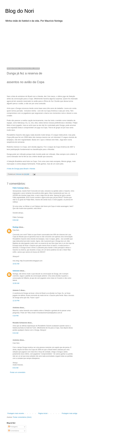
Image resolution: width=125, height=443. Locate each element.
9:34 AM (15, 333)
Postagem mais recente (15, 413)
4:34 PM (15, 316)
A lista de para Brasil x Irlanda (21, 169)
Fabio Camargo (18, 188)
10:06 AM (16, 283)
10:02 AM (16, 264)
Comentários (13, 431)
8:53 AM (15, 368)
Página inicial (42, 413)
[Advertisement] (36, 44)
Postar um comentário (17, 372)
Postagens (13, 427)
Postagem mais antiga (69, 413)
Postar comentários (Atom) (22, 417)
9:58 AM (15, 220)
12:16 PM (16, 301)
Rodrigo (16, 227)
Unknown (16, 271)
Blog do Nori (19, 11)
